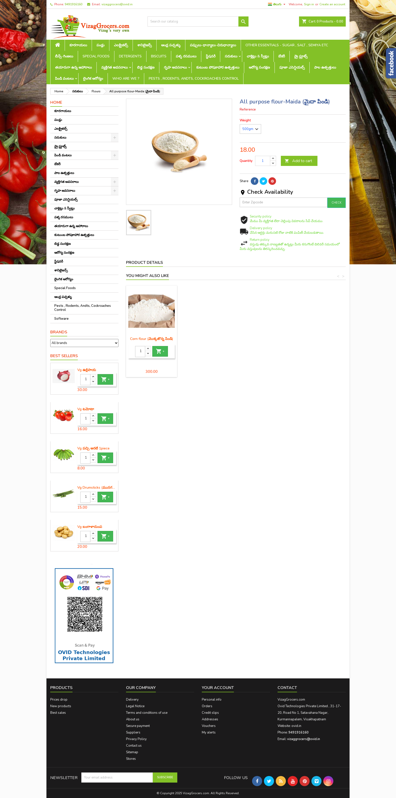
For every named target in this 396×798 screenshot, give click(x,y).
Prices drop (58, 699)
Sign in (309, 4)
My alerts (209, 732)
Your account (218, 688)
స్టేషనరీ (210, 56)
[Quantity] (85, 379)
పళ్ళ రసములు (186, 56)
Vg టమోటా (85, 409)
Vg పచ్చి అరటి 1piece (93, 448)
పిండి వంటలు (64, 78)
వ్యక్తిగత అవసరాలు (114, 67)
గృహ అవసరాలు (175, 67)
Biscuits (158, 56)
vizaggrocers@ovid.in (117, 4)
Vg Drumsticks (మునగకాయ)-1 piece (96, 488)
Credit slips (210, 712)
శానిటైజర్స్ (144, 45)
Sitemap (132, 752)
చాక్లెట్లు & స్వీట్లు (258, 56)
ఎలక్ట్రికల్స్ (121, 45)
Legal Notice (135, 706)
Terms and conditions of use (146, 712)
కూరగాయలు (78, 45)
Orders (207, 706)
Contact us (134, 745)
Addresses (210, 719)
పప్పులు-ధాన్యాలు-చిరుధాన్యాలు (213, 45)
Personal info (211, 699)
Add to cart (298, 161)
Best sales (58, 712)
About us (132, 719)
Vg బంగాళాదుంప (89, 527)
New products (60, 706)
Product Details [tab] (144, 262)
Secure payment (138, 726)
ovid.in (296, 726)
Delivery (132, 699)
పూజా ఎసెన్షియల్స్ (292, 67)
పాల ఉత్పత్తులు (325, 67)
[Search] (198, 21)
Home (56, 102)
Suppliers (133, 732)
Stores (131, 759)
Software (61, 318)
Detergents (130, 56)
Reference (248, 109)
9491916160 (73, 4)
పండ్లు (100, 45)
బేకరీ (281, 56)
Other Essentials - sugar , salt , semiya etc (286, 45)
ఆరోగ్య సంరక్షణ (259, 67)
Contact (287, 688)
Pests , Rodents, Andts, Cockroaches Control (194, 78)
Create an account (332, 4)
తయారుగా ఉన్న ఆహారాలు (73, 67)
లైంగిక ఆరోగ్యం (93, 78)
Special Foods (96, 56)
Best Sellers (64, 356)
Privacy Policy (136, 739)
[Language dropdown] (277, 4)
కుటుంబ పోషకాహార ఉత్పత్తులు (217, 67)
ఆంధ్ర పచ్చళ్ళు (171, 45)
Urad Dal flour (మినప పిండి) (263, 338)
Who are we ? (125, 78)
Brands (58, 332)
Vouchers (209, 726)
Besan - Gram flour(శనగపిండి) (151, 340)
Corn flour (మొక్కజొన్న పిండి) (319, 338)
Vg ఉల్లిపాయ (86, 370)
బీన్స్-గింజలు (64, 56)
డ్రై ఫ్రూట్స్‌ (301, 56)
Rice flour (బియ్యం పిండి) (207, 338)
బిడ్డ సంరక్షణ (146, 67)
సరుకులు (231, 56)
